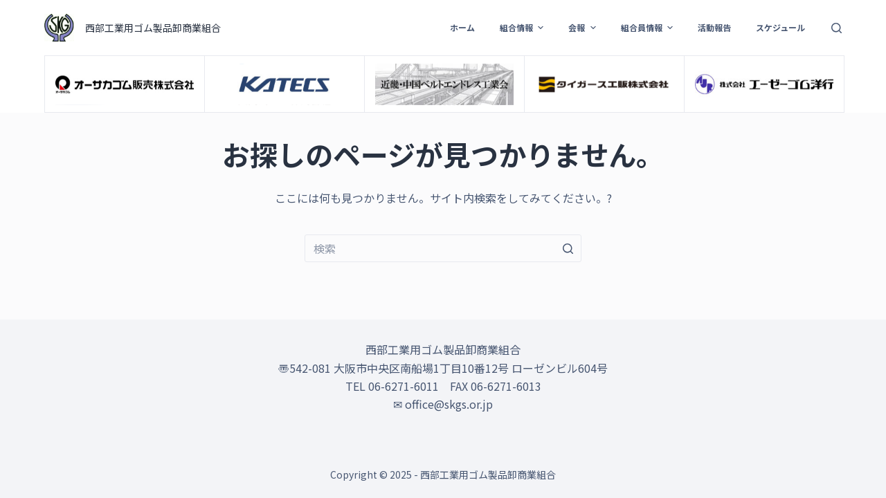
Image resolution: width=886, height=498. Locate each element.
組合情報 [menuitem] (523, 27)
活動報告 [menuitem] (714, 27)
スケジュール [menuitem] (780, 27)
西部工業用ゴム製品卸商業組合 (153, 28)
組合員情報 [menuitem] (648, 27)
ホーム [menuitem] (462, 27)
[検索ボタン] (567, 248)
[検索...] (443, 248)
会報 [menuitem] (583, 27)
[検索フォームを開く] (836, 28)
